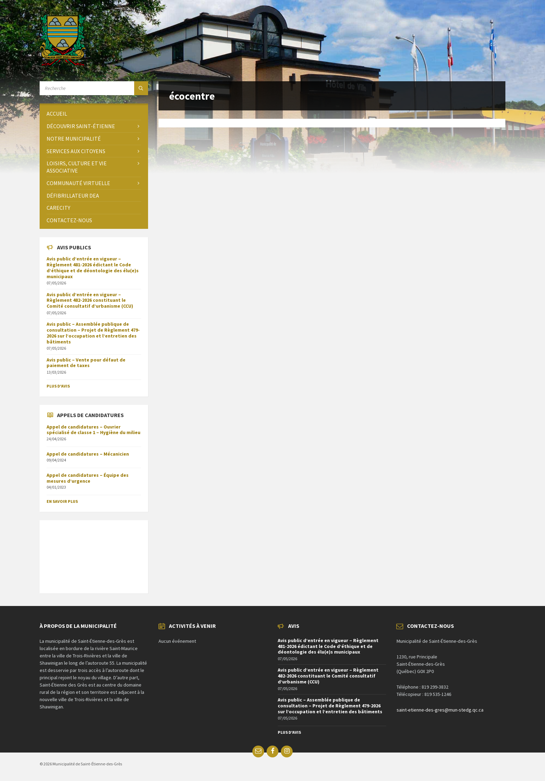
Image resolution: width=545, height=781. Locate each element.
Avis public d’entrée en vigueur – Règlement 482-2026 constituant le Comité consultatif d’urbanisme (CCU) (90, 300)
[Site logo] (63, 64)
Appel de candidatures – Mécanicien (88, 454)
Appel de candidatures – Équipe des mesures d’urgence (88, 478)
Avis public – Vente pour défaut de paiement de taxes (86, 363)
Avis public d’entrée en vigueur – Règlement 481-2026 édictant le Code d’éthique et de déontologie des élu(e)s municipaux (93, 267)
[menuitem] (94, 114)
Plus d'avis (58, 386)
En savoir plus (62, 501)
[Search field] (94, 88)
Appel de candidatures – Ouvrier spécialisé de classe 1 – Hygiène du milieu (93, 430)
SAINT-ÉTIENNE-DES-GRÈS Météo (94, 553)
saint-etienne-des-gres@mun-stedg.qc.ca (440, 710)
